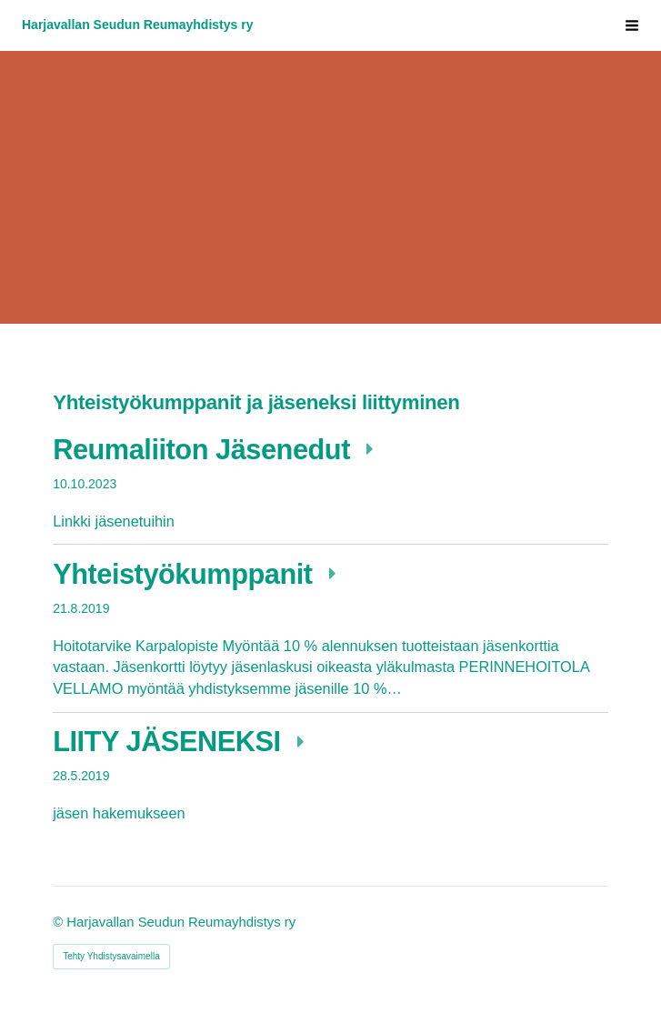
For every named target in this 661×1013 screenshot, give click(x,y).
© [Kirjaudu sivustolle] (59, 922)
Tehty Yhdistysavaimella (111, 956)
